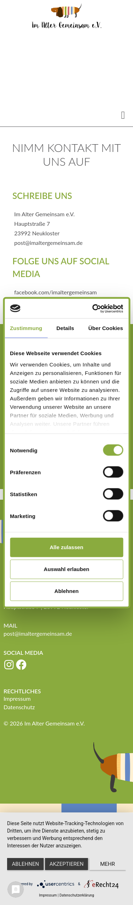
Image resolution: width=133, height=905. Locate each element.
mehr (107, 864)
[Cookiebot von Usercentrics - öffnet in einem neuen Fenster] (93, 308)
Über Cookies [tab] (105, 328)
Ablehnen (66, 591)
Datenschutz (19, 707)
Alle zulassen (66, 547)
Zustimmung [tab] (26, 328)
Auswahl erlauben (66, 569)
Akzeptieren (66, 864)
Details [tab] (65, 328)
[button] (123, 115)
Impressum (17, 698)
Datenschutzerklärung (77, 895)
